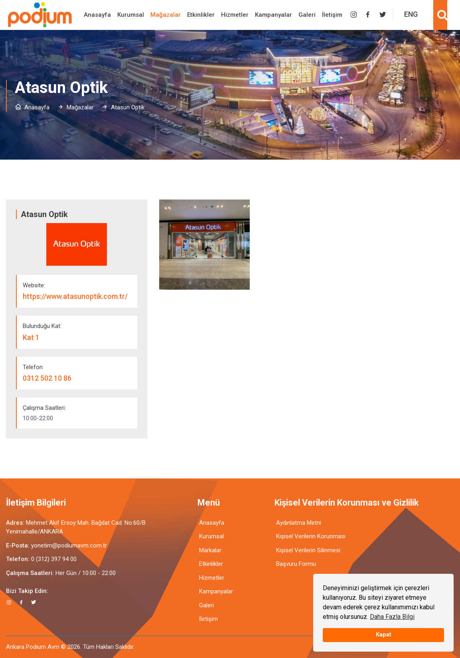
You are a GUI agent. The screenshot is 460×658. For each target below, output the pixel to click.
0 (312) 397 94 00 (54, 559)
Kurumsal (130, 14)
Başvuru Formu (296, 563)
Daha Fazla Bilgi (392, 616)
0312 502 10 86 (47, 378)
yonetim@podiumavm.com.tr (69, 545)
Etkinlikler (201, 14)
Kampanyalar (273, 14)
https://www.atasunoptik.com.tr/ (75, 296)
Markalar (210, 550)
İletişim (332, 14)
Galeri (307, 14)
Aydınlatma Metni (298, 522)
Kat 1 (31, 337)
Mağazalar (165, 14)
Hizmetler (235, 14)
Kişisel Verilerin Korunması (310, 536)
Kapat (383, 634)
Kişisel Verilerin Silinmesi (308, 550)
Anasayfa (97, 14)
